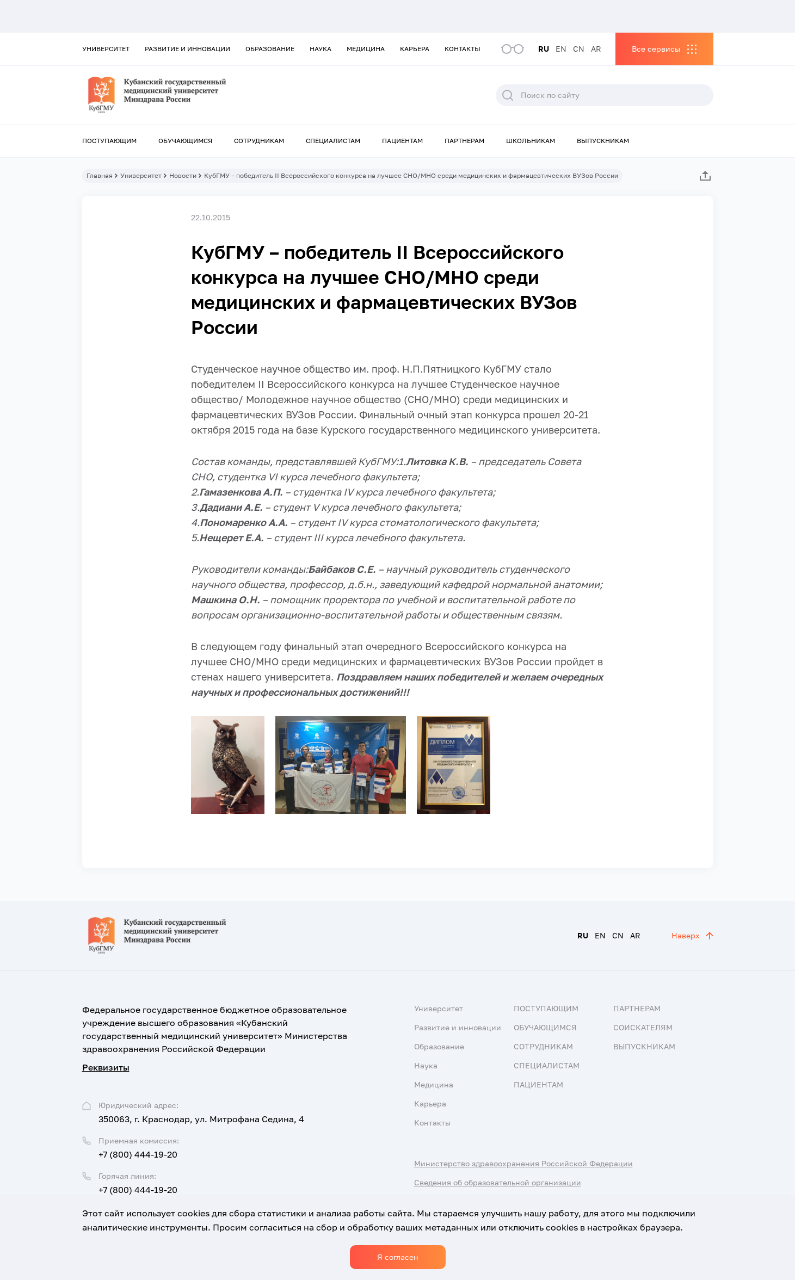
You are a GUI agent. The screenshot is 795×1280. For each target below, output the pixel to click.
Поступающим (109, 141)
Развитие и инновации (187, 49)
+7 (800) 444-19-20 (137, 1154)
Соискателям (643, 1027)
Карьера (414, 49)
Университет (106, 49)
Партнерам (464, 141)
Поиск (508, 95)
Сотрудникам (259, 141)
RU (543, 48)
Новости (182, 175)
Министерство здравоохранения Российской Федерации (523, 1163)
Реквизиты (106, 1067)
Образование (269, 49)
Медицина (366, 49)
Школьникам (530, 141)
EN (561, 48)
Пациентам (402, 141)
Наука (320, 49)
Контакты (462, 49)
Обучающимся (185, 141)
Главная (100, 175)
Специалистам (333, 141)
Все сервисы (656, 48)
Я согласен (397, 1257)
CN (578, 48)
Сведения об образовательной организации (497, 1182)
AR (596, 48)
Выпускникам (603, 141)
